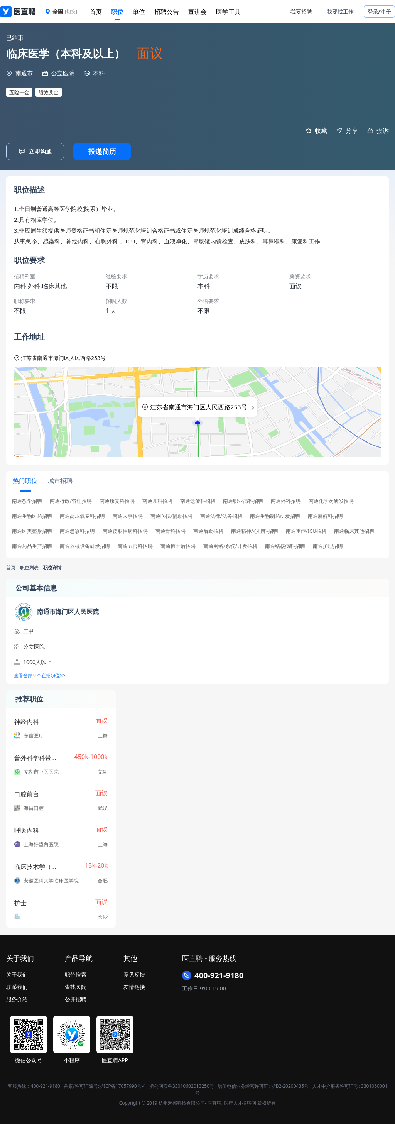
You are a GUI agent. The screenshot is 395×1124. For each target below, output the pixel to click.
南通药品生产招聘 (32, 545)
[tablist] (197, 480)
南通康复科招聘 (117, 500)
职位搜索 (75, 973)
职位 (117, 11)
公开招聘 (75, 998)
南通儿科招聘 (157, 500)
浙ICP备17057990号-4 (122, 1085)
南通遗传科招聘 (197, 500)
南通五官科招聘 (135, 545)
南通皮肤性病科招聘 (125, 530)
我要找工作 (340, 11)
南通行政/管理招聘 (71, 500)
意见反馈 (134, 973)
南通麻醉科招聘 (325, 515)
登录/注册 (379, 11)
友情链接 (134, 985)
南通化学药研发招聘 (331, 500)
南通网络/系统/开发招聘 (230, 545)
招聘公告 (166, 11)
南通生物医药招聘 (32, 515)
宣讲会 (197, 11)
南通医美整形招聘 (32, 530)
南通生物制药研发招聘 (275, 515)
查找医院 (75, 985)
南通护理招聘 (328, 545)
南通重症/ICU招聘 (306, 530)
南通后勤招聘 (208, 530)
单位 (139, 11)
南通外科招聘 (286, 500)
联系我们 (17, 985)
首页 (95, 11)
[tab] (25, 480)
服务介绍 (17, 998)
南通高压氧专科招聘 (82, 515)
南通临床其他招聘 (354, 530)
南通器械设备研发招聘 (85, 545)
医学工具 (228, 11)
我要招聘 (301, 11)
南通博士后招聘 (178, 545)
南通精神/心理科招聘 (254, 530)
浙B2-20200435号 (290, 1085)
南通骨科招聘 (170, 530)
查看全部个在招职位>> (39, 674)
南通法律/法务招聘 (221, 515)
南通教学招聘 (27, 500)
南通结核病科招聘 (285, 545)
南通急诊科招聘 (77, 530)
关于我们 (17, 973)
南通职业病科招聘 (243, 500)
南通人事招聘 (128, 515)
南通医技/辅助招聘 (171, 515)
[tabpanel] (197, 525)
